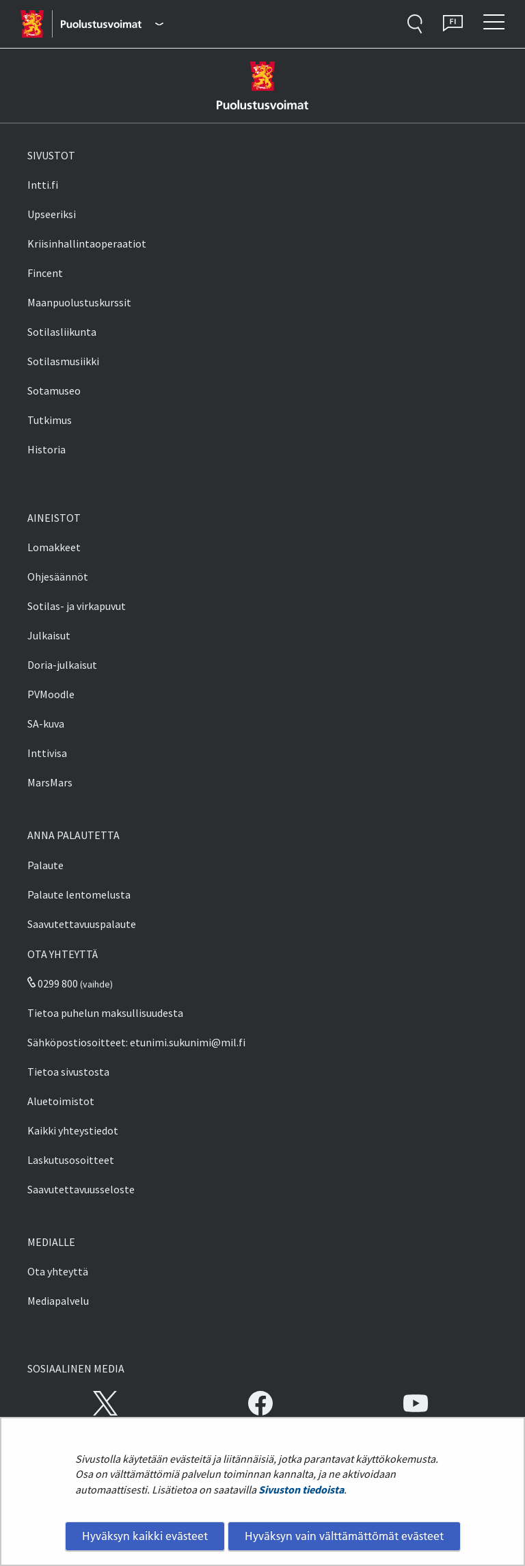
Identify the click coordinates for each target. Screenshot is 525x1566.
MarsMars (49, 782)
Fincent (45, 273)
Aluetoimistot (60, 1101)
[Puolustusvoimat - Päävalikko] (112, 24)
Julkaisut (48, 635)
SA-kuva (45, 723)
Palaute (45, 865)
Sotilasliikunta (61, 332)
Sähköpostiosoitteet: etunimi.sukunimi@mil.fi (136, 1042)
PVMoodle (51, 694)
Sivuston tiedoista (301, 1489)
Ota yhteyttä (57, 1271)
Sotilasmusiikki (63, 361)
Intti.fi (42, 184)
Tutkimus (49, 420)
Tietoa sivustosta (68, 1071)
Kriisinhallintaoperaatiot (86, 243)
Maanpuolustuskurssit (79, 302)
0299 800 (52, 983)
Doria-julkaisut (62, 665)
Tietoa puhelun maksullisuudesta (105, 1013)
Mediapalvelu (58, 1301)
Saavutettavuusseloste (81, 1189)
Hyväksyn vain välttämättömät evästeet (344, 1536)
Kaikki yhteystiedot (72, 1130)
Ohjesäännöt (57, 576)
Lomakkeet (54, 547)
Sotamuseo (54, 390)
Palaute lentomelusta (79, 894)
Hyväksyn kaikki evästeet (145, 1536)
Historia (46, 449)
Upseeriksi (51, 214)
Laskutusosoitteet (70, 1160)
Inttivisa (47, 753)
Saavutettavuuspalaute (81, 924)
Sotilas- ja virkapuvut (76, 606)
